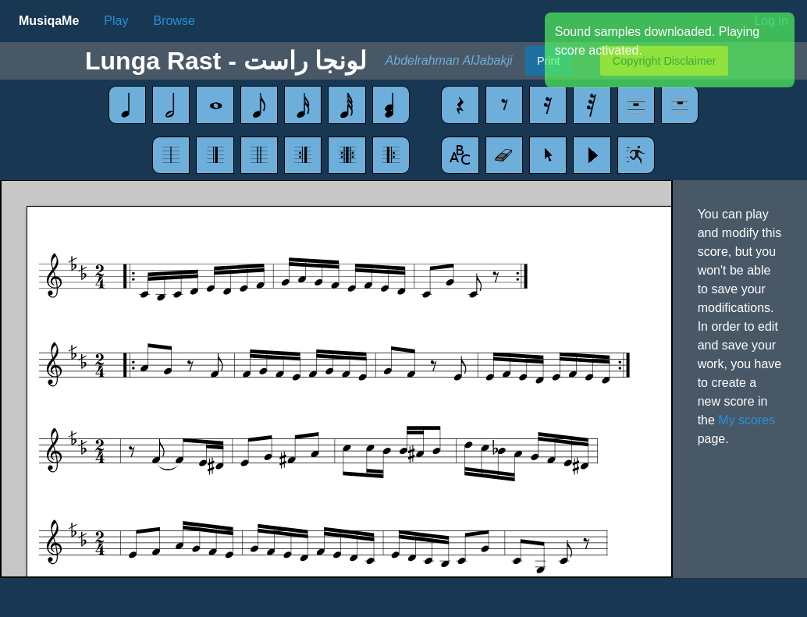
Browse (173, 20)
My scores (746, 420)
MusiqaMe (49, 20)
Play (116, 20)
